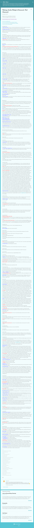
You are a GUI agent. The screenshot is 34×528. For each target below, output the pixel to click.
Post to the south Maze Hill (6, 21)
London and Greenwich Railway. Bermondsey (9, 493)
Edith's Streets (5, 2)
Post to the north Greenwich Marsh (7, 24)
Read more (30, 500)
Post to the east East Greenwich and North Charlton (9, 22)
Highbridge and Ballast (15, 23)
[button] (31, 9)
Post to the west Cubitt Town (6, 23)
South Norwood (4, 513)
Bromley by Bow (4, 503)
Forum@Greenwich (23, 192)
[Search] (32, 2)
